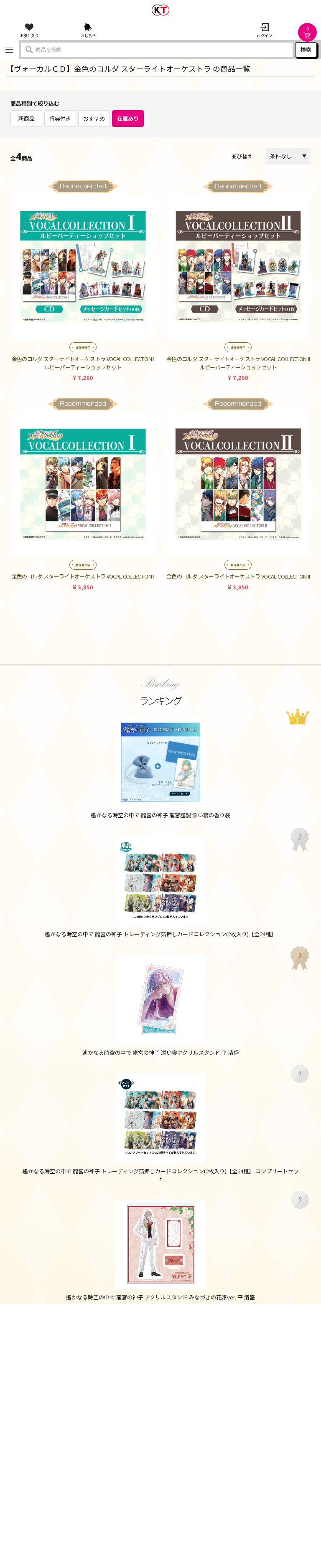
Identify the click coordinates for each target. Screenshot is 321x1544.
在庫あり (128, 118)
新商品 (26, 118)
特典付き (60, 118)
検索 (306, 49)
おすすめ (94, 118)
